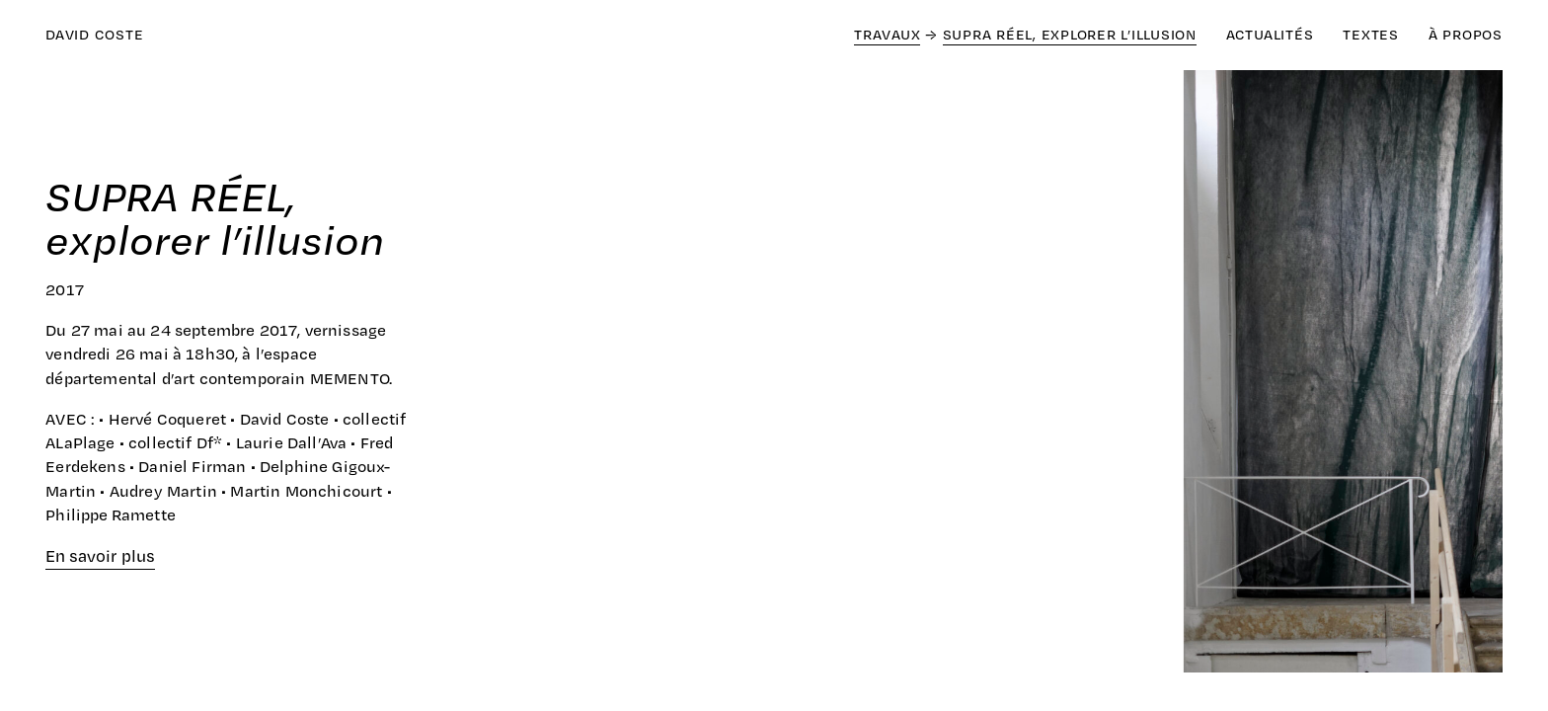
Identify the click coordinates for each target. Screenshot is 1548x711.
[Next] (1138, 375)
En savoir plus (100, 555)
